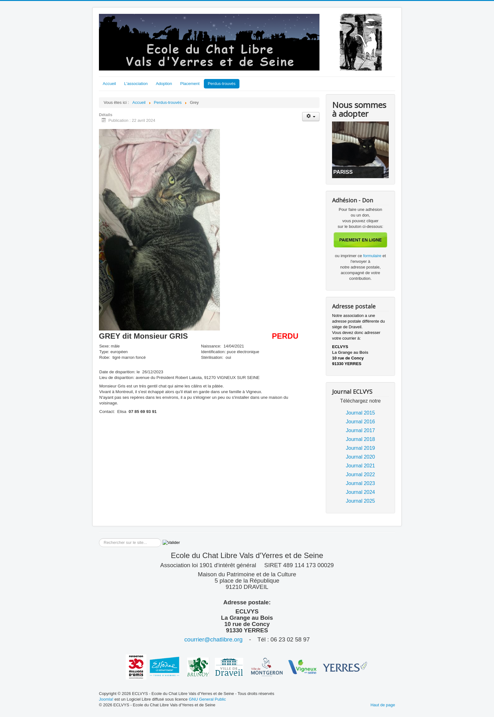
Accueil (109, 83)
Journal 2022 (360, 474)
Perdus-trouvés (221, 83)
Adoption (164, 83)
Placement (189, 83)
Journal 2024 (360, 492)
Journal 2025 (360, 501)
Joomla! (106, 699)
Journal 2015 (360, 412)
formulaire (372, 255)
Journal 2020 (360, 457)
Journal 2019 (360, 448)
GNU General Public (207, 699)
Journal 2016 (360, 421)
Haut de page (382, 705)
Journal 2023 (360, 483)
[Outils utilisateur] (310, 116)
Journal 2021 (360, 465)
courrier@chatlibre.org (213, 639)
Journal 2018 (360, 439)
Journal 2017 (360, 430)
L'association (136, 83)
